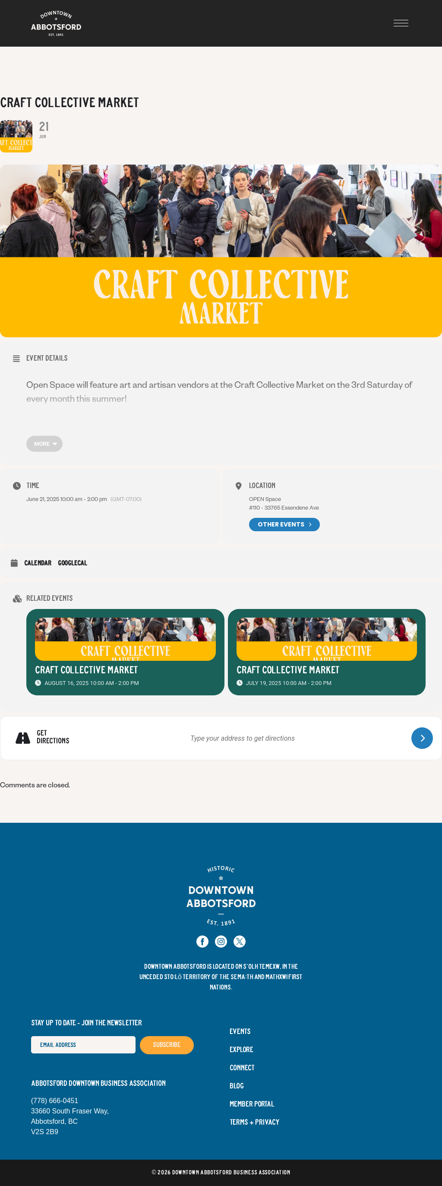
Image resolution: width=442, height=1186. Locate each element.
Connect (242, 1068)
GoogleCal (72, 563)
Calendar (37, 563)
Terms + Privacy (255, 1122)
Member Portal (252, 1104)
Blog (237, 1086)
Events (240, 1032)
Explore (241, 1050)
